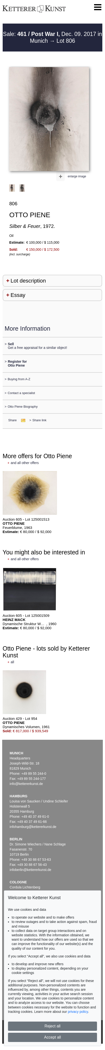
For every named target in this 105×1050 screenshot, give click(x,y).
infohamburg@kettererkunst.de (33, 827)
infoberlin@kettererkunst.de (30, 870)
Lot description (28, 281)
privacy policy (78, 1012)
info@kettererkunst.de (26, 784)
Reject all (53, 1026)
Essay (18, 295)
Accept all (52, 1037)
